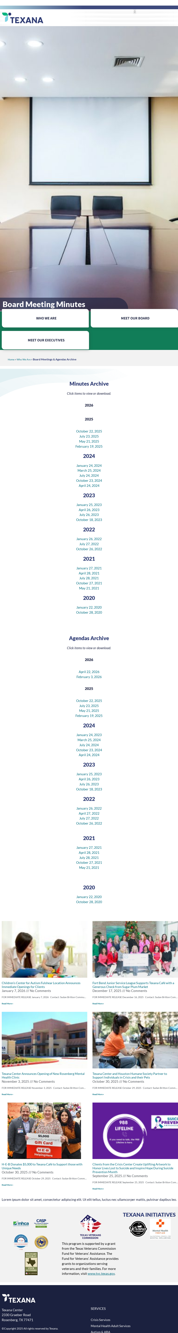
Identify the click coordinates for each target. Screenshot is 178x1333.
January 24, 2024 (89, 465)
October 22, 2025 (89, 431)
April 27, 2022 (89, 813)
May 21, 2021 (89, 588)
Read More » (7, 1003)
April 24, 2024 (89, 486)
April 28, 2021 (89, 573)
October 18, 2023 (89, 520)
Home (11, 359)
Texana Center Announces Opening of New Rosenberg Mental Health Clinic (43, 1075)
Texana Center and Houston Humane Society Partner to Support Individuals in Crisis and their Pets (129, 1075)
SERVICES (98, 1309)
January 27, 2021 (89, 568)
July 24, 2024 (89, 475)
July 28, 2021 (89, 578)
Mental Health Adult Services (111, 1326)
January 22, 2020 (89, 607)
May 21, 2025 (89, 441)
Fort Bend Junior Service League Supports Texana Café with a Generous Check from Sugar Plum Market (133, 985)
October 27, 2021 (89, 583)
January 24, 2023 (89, 735)
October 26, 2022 (89, 549)
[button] (134, 11)
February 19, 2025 (89, 446)
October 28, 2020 (89, 612)
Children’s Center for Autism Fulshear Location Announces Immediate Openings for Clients (41, 985)
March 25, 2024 (89, 470)
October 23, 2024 (89, 480)
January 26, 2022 (89, 539)
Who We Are (24, 359)
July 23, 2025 (89, 436)
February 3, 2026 (89, 677)
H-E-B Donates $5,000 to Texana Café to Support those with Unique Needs (42, 1166)
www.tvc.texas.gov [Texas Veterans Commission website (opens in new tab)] (101, 1274)
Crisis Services (100, 1320)
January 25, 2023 (89, 505)
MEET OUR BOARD (135, 318)
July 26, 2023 (89, 515)
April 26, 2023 (89, 510)
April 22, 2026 (89, 672)
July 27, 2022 (89, 544)
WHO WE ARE (46, 318)
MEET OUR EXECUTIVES (46, 340)
